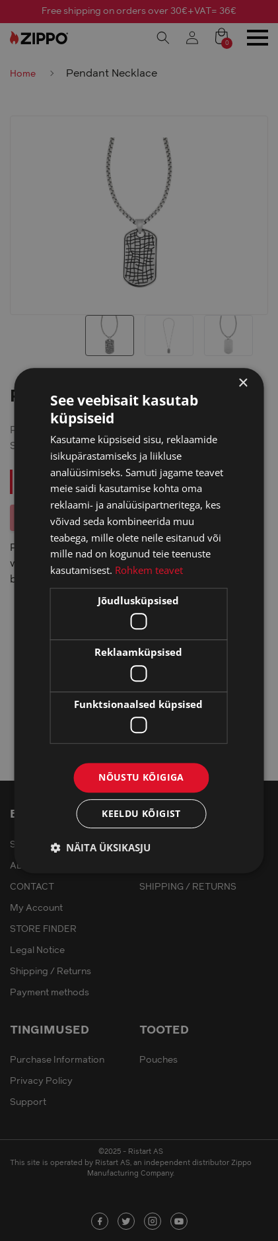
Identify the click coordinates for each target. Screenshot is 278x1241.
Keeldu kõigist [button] (141, 813)
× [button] (243, 383)
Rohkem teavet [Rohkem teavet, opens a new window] (149, 570)
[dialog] (139, 620)
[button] (100, 847)
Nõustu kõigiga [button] (141, 777)
